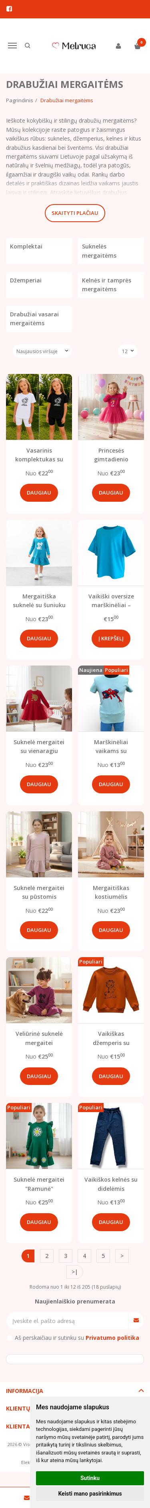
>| (75, 1272)
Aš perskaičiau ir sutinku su (77, 1337)
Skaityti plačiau (75, 213)
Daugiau (39, 492)
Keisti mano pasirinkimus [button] (90, 1493)
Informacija (24, 1391)
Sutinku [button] (90, 1478)
